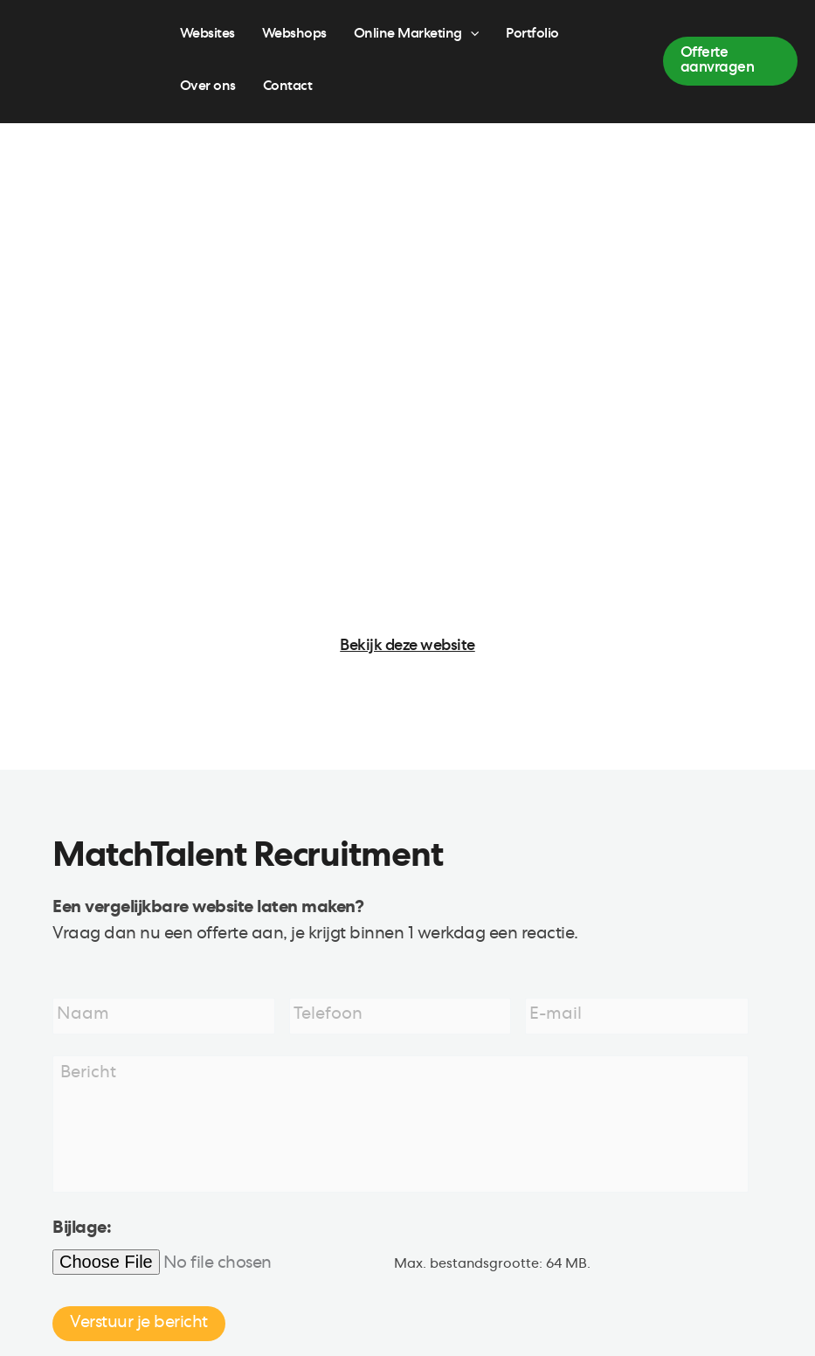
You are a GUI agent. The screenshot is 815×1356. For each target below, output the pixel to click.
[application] (470, 35)
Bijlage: (81, 1231)
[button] (730, 61)
